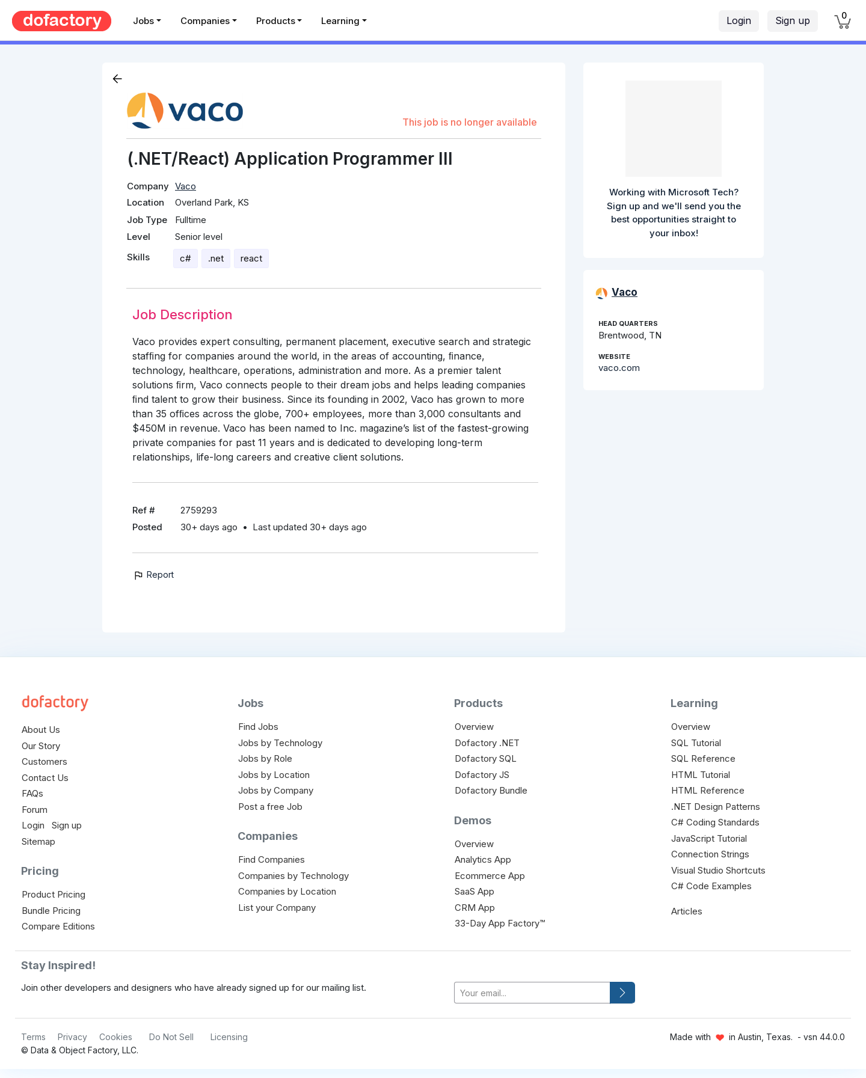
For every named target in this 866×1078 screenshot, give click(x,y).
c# (185, 258)
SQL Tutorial (696, 743)
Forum (35, 809)
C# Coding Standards (715, 822)
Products (275, 20)
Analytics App (483, 859)
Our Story (41, 746)
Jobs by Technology (280, 743)
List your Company (277, 907)
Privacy (72, 1037)
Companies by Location (287, 891)
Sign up (792, 20)
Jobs (143, 20)
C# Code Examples (711, 886)
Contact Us (45, 777)
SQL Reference (703, 758)
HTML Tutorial (700, 774)
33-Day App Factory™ (500, 923)
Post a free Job (270, 806)
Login (738, 20)
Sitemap (38, 841)
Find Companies (271, 859)
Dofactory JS (482, 774)
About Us (41, 729)
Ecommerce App (490, 875)
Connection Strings (710, 854)
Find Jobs (258, 726)
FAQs (32, 793)
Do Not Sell (171, 1037)
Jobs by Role (265, 758)
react (251, 258)
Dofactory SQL (486, 758)
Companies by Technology (293, 875)
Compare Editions (58, 926)
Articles (686, 911)
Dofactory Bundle (491, 790)
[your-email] (532, 993)
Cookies (115, 1037)
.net (216, 258)
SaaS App (474, 891)
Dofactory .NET (487, 743)
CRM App (475, 907)
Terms (33, 1037)
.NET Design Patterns (715, 806)
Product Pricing (53, 894)
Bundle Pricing (51, 910)
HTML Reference (708, 790)
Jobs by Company (275, 790)
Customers (44, 761)
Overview (474, 726)
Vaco (185, 186)
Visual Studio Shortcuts (718, 870)
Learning (340, 20)
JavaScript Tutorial (709, 838)
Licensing (229, 1037)
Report (153, 574)
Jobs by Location (274, 774)
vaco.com (619, 367)
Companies (205, 20)
